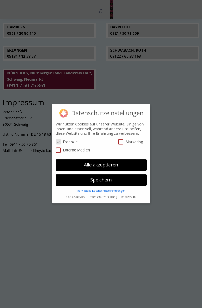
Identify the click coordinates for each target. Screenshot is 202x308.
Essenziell (68, 139)
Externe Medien (73, 147)
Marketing (130, 139)
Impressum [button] (128, 195)
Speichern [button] (101, 178)
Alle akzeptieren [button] (101, 163)
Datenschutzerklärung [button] (103, 195)
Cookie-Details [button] (75, 195)
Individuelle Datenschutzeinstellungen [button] (101, 189)
